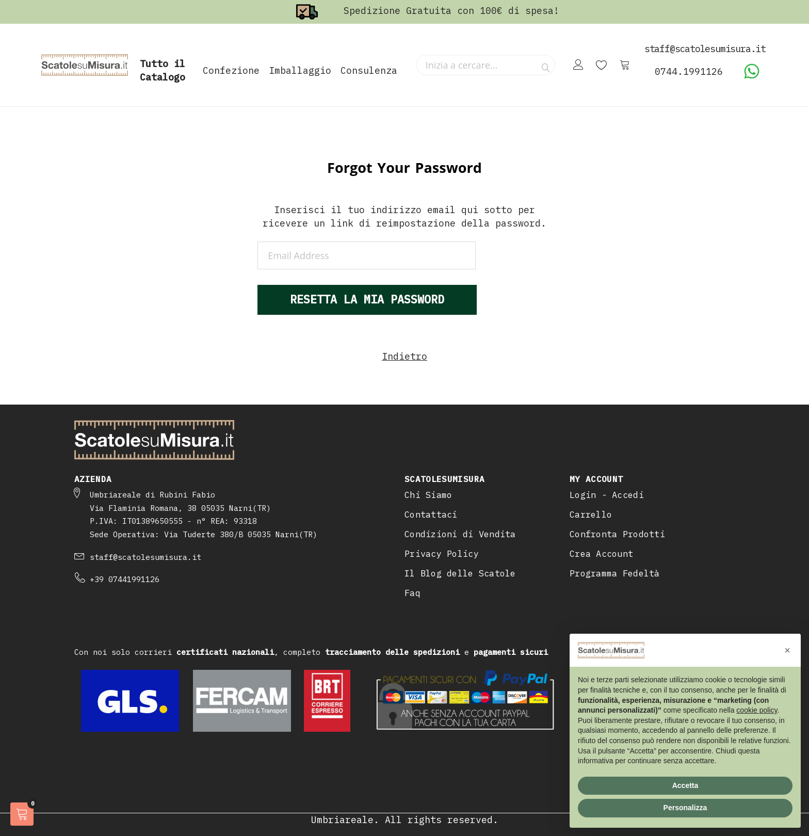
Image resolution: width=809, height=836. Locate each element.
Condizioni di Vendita (460, 534)
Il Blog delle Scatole (460, 573)
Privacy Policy (442, 553)
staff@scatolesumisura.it (145, 557)
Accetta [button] (685, 785)
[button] (787, 650)
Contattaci (431, 514)
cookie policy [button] (756, 710)
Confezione (231, 70)
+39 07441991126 (124, 579)
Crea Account (601, 553)
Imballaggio (300, 70)
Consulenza (369, 70)
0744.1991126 (689, 71)
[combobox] (485, 65)
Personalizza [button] (685, 807)
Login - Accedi (607, 495)
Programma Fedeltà (615, 573)
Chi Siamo (428, 495)
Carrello (591, 514)
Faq (412, 593)
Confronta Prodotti (617, 534)
